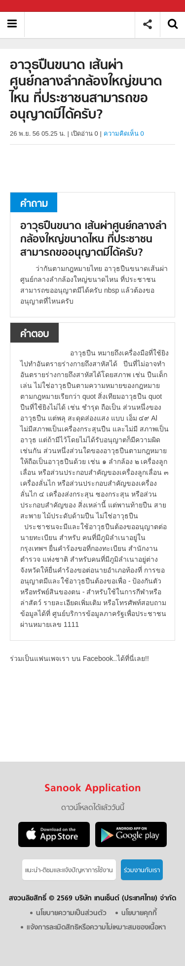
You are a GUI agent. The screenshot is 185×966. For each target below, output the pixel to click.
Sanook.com (29, 6)
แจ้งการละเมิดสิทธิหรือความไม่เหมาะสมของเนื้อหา (96, 927)
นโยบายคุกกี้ (139, 913)
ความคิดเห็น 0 (124, 133)
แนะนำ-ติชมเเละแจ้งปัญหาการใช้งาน (69, 870)
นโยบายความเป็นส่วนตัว (71, 913)
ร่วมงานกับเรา (142, 870)
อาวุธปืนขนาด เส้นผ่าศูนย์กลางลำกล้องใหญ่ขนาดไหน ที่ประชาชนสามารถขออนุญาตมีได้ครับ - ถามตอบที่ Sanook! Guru (83, 24)
